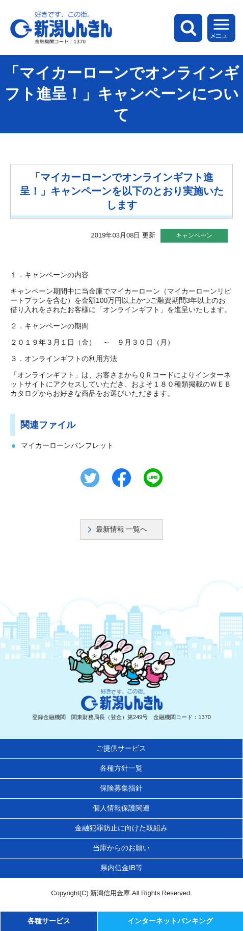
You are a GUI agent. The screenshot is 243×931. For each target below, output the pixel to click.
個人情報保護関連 (121, 808)
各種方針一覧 (121, 768)
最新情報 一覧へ (122, 529)
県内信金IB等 (121, 868)
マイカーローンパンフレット (67, 445)
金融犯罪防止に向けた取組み (121, 828)
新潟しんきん (61, 27)
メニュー (221, 28)
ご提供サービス (121, 748)
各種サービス (49, 921)
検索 (188, 28)
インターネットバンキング (170, 921)
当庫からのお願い (121, 848)
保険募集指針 (121, 788)
